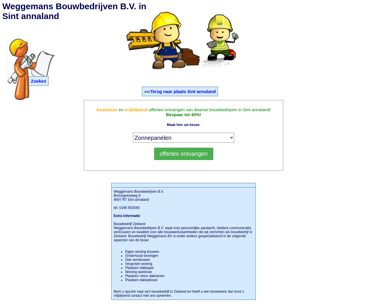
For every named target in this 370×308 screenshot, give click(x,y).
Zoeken (38, 81)
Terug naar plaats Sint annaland (183, 91)
